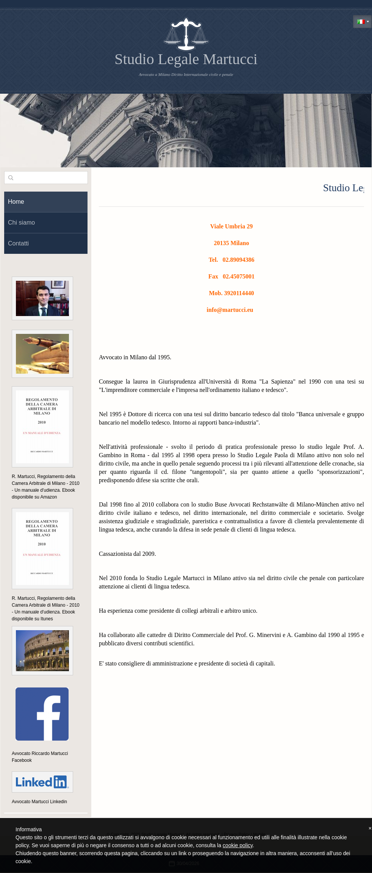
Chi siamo (21, 222)
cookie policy (238, 845)
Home (16, 201)
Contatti (18, 243)
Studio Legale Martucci (186, 59)
